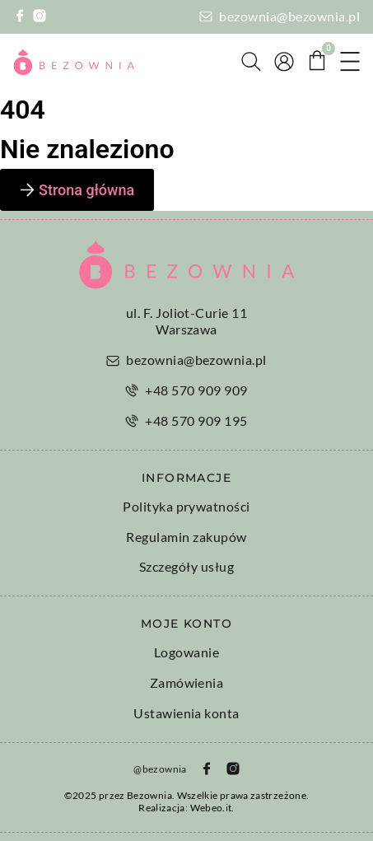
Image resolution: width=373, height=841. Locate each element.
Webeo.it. (212, 807)
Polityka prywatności (186, 506)
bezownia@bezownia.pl (289, 16)
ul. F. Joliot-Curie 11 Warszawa (187, 321)
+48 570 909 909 (196, 390)
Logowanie (186, 652)
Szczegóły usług (186, 566)
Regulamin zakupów (186, 536)
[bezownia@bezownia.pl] (205, 16)
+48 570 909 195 (196, 420)
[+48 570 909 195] (131, 421)
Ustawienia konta (186, 713)
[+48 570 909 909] (131, 390)
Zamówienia (187, 682)
